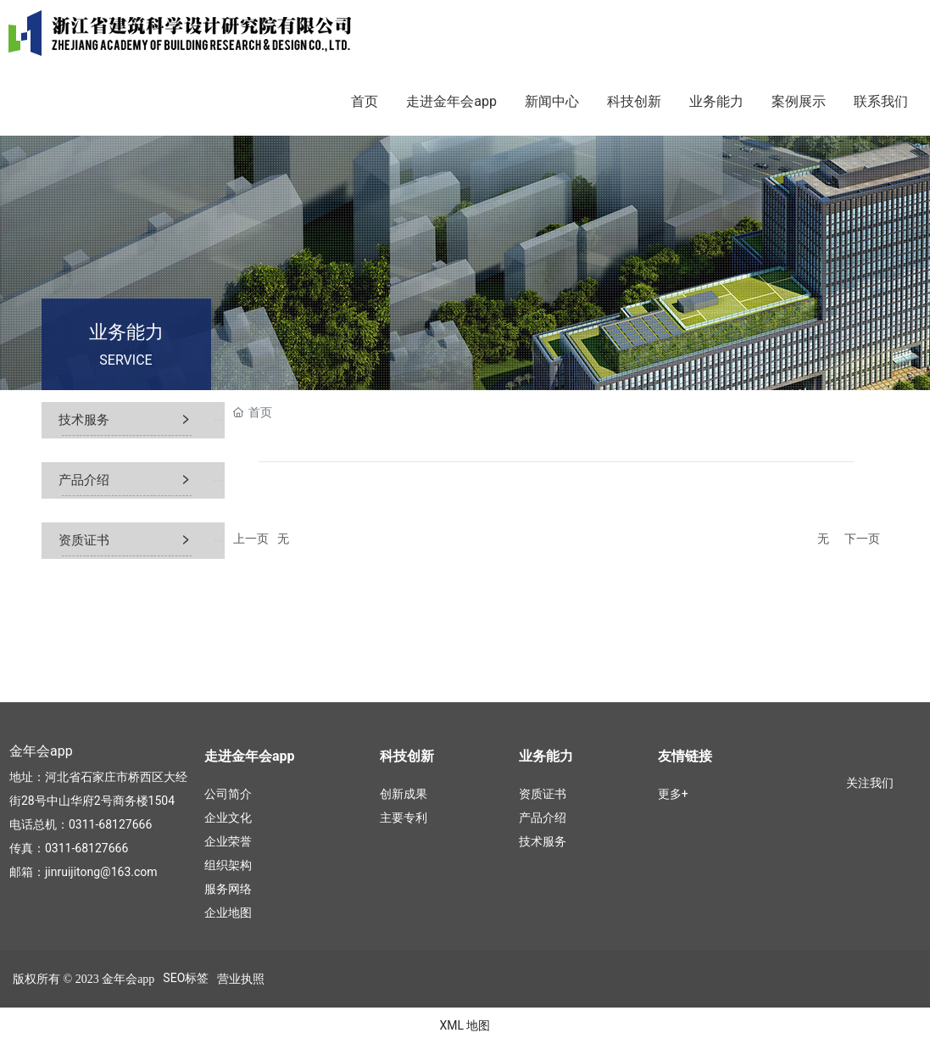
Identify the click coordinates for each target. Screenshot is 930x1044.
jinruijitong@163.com (101, 872)
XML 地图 (464, 1025)
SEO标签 (186, 978)
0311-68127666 (110, 824)
